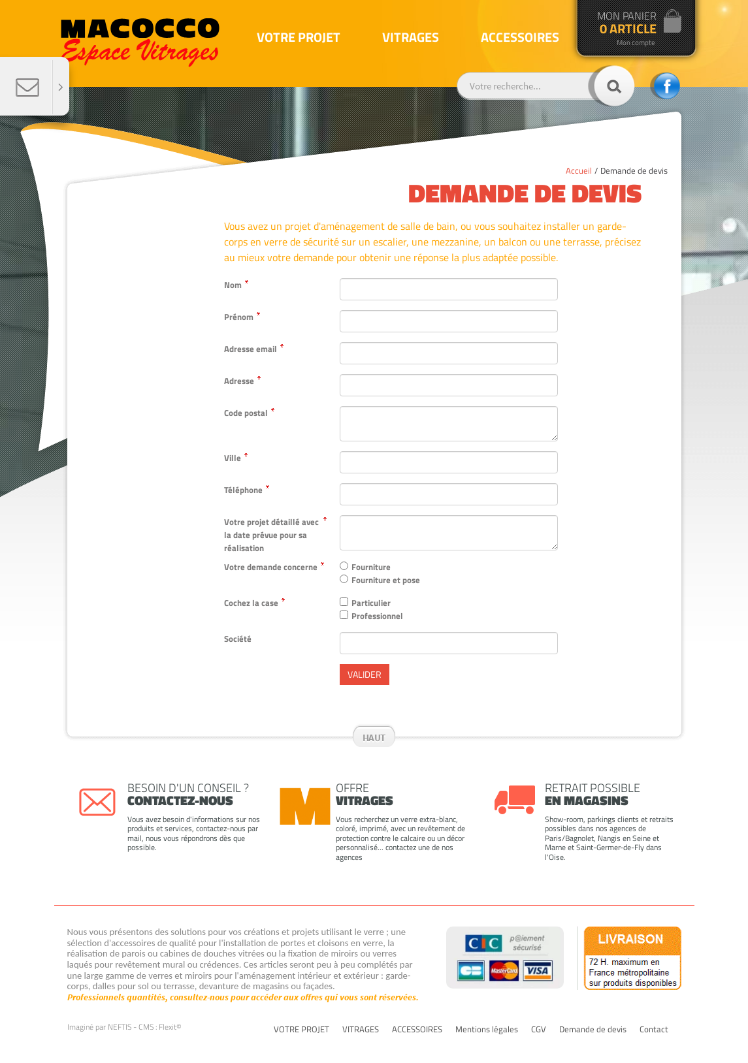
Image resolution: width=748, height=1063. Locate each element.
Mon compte (636, 43)
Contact (654, 1029)
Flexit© (170, 1027)
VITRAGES (360, 1029)
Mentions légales (486, 1029)
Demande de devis (634, 170)
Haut (374, 737)
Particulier (371, 602)
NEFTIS (119, 1027)
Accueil (579, 170)
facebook (665, 85)
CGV (538, 1029)
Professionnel (377, 615)
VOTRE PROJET (301, 1029)
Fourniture (371, 566)
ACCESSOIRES (417, 1029)
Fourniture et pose (385, 579)
